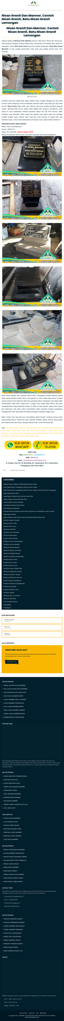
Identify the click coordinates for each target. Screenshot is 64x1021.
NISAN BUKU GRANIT (10, 871)
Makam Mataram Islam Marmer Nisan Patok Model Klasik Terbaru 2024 (24, 517)
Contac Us (11, 662)
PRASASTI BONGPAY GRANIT (13, 919)
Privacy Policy (23, 1013)
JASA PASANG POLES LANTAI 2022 (15, 692)
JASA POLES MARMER (11, 839)
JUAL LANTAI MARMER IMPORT (14, 706)
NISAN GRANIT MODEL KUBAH (13, 878)
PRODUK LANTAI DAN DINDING (13, 541)
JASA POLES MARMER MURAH (13, 696)
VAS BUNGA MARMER (11, 801)
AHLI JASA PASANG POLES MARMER (15, 689)
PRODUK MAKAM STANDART (12, 550)
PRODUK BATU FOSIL (10, 523)
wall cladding (7, 604)
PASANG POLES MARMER (12, 818)
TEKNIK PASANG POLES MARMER (14, 685)
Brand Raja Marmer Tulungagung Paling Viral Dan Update (20, 487)
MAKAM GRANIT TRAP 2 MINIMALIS (15, 860)
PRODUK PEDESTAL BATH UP (12, 577)
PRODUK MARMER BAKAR (11, 553)
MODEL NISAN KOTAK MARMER (14, 874)
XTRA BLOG (7, 607)
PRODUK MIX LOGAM (10, 562)
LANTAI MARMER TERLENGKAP (14, 703)
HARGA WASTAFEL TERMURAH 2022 (15, 776)
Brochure (7, 633)
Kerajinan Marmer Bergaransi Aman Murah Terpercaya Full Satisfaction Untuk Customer (28, 511)
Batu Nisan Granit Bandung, (37, 430)
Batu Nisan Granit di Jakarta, (15, 428)
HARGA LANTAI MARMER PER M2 (14, 713)
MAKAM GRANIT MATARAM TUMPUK (15, 857)
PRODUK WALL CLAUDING (11, 595)
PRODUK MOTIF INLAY (10, 565)
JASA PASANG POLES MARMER (13, 502)
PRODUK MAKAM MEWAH (11, 547)
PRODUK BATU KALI (9, 526)
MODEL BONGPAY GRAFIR (12, 940)
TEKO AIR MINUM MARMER (12, 794)
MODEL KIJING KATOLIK (11, 864)
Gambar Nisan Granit (32, 436)
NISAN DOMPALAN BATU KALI (13, 951)
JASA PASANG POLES (11, 822)
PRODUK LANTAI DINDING (11, 544)
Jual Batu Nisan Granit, (33, 428)
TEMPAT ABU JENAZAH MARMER (14, 787)
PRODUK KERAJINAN (10, 535)
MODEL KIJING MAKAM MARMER (14, 849)
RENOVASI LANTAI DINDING (12, 836)
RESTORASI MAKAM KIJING (12, 829)
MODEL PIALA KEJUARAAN (12, 936)
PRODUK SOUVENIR (9, 586)
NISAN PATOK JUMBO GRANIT (13, 881)
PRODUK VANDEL (9, 592)
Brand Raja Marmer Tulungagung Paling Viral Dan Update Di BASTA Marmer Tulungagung (29, 490)
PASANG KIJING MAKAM (11, 825)
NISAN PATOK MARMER (11, 867)
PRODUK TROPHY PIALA (11, 589)
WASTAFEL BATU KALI (11, 779)
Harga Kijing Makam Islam (11, 493)
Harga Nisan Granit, (19, 430)
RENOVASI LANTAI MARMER (13, 832)
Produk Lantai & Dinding (10, 538)
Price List (7, 626)
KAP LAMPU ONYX (9, 808)
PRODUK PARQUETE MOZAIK (12, 571)
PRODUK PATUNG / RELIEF (11, 574)
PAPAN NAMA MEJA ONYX (12, 783)
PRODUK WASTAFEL (9, 598)
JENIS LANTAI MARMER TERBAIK (14, 710)
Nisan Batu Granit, (30, 433)
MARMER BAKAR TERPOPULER (14, 717)
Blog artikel (43, 1013)
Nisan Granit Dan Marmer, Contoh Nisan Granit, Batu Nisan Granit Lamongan (28, 19)
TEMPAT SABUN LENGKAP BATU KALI (16, 804)
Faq (37, 1013)
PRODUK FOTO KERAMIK (11, 532)
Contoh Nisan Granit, (16, 433)
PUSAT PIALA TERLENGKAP (13, 933)
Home (3, 10)
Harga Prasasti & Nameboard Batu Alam (15, 499)
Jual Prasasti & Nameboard (11, 508)
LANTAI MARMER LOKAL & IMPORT (15, 699)
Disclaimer (31, 1013)
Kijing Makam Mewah (9, 514)
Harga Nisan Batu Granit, (44, 433)
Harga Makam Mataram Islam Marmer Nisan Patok (18, 496)
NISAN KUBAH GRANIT (11, 947)
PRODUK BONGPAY (9, 529)
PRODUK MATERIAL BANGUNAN (13, 556)
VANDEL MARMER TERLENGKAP (14, 926)
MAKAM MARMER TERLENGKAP (14, 853)
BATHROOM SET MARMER (12, 797)
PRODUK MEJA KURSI (10, 559)
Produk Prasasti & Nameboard (12, 580)
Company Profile (9, 619)
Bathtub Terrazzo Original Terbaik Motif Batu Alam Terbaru (20, 484)
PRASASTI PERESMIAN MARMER (14, 922)
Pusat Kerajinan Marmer (10, 601)
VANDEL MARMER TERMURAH (13, 929)
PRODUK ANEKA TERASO (11, 520)
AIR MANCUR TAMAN (10, 790)
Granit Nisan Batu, (48, 428)
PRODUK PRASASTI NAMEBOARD (14, 583)
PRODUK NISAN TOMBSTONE (14, 10)
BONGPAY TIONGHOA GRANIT (13, 943)
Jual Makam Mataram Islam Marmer (13, 505)
